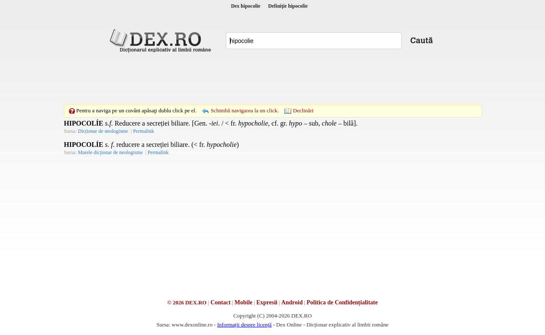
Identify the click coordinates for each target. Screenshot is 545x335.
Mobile (243, 302)
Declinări (303, 110)
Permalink (143, 131)
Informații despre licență (244, 324)
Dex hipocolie (245, 6)
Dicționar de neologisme (103, 131)
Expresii (267, 302)
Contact (220, 302)
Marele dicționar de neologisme (110, 152)
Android (292, 302)
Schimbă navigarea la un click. (245, 110)
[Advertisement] (272, 79)
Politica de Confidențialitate (342, 302)
